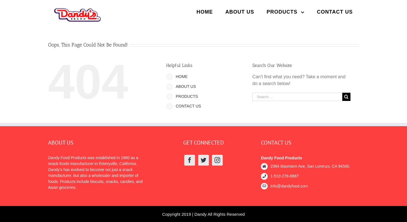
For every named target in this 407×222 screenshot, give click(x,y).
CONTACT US (188, 106)
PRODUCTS (187, 96)
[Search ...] (297, 97)
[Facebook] (189, 160)
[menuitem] (204, 12)
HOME (182, 76)
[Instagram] (217, 160)
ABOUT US (186, 86)
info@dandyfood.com (289, 186)
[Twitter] (203, 160)
